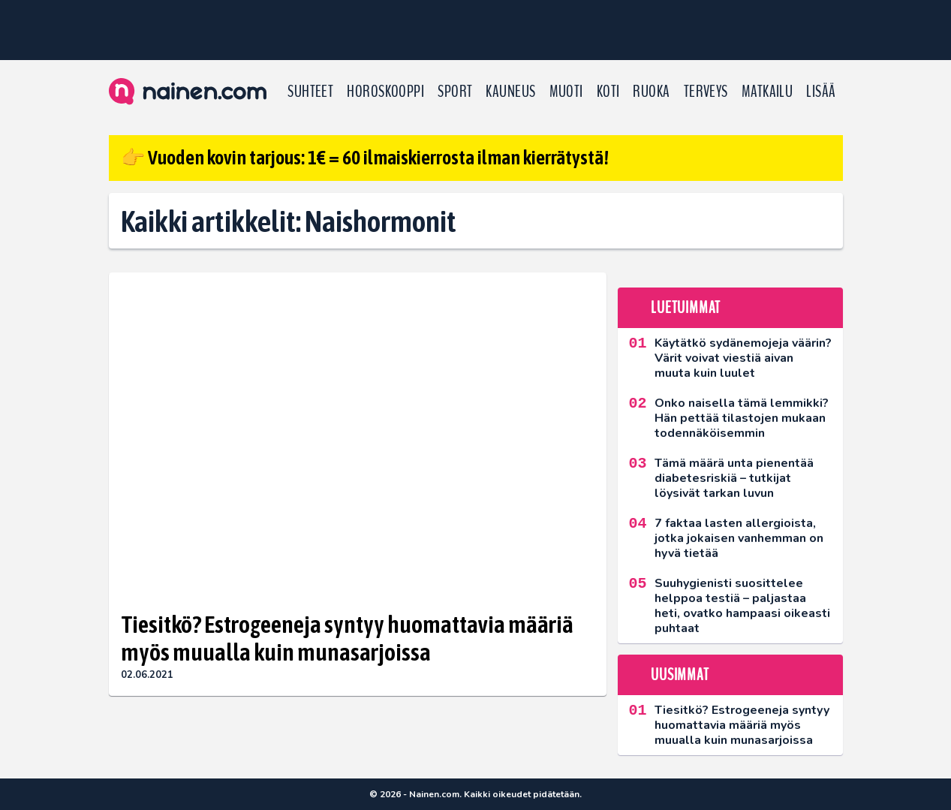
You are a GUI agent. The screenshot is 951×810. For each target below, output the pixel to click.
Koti (608, 91)
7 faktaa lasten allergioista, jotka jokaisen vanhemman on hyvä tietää (739, 538)
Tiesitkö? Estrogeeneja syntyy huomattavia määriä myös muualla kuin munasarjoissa (347, 638)
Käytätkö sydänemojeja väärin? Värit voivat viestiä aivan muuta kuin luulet (743, 358)
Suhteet (310, 91)
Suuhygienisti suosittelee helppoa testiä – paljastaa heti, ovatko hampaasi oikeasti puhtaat (742, 606)
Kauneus (510, 91)
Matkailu (767, 91)
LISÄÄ (820, 91)
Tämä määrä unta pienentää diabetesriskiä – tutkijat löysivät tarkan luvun (734, 478)
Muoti (566, 91)
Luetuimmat (686, 308)
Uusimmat (680, 675)
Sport (455, 91)
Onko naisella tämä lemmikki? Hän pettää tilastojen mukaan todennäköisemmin (742, 418)
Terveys (706, 91)
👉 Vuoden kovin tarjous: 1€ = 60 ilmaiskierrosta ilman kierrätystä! (365, 157)
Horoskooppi (385, 91)
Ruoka (651, 91)
